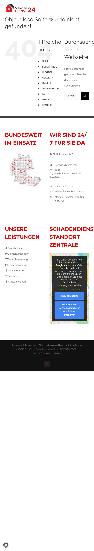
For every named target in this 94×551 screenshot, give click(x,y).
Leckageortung (15, 270)
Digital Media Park (53, 353)
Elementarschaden (17, 253)
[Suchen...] (72, 96)
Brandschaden (14, 248)
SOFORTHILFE (49, 66)
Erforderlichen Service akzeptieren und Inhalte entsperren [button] (69, 309)
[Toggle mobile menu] (87, 9)
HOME (45, 61)
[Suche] (85, 96)
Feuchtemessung (16, 259)
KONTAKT (47, 105)
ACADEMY (47, 77)
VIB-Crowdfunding (74, 345)
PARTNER (47, 94)
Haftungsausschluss (54, 345)
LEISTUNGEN (49, 72)
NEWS (45, 99)
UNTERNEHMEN (51, 88)
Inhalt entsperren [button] (69, 296)
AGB (41, 345)
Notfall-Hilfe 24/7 (61, 154)
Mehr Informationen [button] (69, 289)
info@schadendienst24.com (69, 191)
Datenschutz (30, 345)
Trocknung (12, 276)
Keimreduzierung (16, 265)
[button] (6, 545)
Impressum (17, 345)
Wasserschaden (15, 281)
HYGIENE (47, 83)
